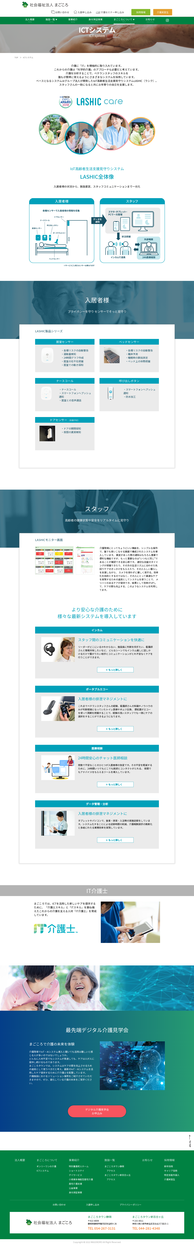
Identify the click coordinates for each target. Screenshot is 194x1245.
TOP (16, 57)
